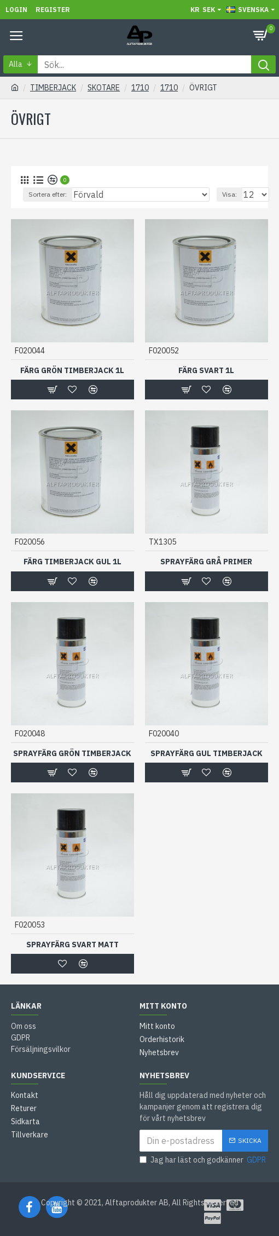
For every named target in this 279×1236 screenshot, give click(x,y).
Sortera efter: (47, 194)
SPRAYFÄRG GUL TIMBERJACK (206, 753)
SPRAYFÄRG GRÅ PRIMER (206, 561)
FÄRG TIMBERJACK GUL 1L (72, 561)
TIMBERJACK (53, 88)
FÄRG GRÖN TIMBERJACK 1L (72, 370)
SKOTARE (104, 88)
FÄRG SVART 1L (206, 370)
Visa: (229, 194)
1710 (140, 88)
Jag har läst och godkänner (204, 1160)
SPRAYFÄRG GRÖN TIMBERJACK (72, 753)
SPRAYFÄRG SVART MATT (72, 944)
